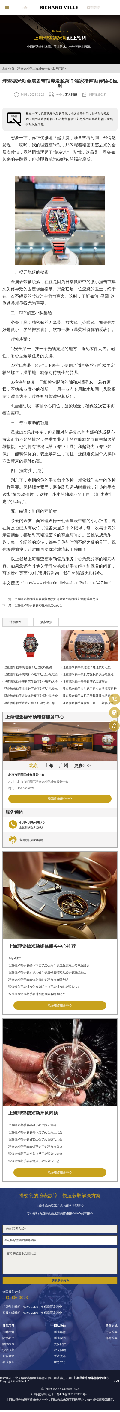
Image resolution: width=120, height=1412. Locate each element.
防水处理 (8, 1338)
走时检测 (8, 1332)
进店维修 (112, 1332)
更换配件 (60, 1344)
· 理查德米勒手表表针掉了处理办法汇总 (28, 703)
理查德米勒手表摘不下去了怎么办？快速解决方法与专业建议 (48, 965)
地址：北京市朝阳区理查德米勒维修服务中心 (38, 781)
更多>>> (82, 765)
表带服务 (8, 1362)
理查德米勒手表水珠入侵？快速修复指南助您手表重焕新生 (47, 972)
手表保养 (60, 1338)
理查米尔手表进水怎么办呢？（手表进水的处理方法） (44, 986)
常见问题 (58, 68)
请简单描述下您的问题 (60, 1261)
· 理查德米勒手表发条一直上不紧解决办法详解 (89, 703)
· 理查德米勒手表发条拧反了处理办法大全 (30, 695)
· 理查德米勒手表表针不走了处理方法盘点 (30, 688)
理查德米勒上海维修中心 (33, 68)
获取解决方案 (61, 1280)
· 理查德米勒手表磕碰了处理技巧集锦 (27, 667)
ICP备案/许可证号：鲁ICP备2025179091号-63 (59, 1394)
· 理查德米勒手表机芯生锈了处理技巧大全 (30, 681)
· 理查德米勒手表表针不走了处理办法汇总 (30, 674)
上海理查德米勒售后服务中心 (55, 559)
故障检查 (8, 1344)
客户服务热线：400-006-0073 (60, 1389)
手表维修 (60, 1332)
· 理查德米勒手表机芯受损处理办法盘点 (87, 695)
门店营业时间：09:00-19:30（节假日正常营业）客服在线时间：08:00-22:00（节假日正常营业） (33, 1309)
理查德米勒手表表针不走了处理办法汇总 (35, 1132)
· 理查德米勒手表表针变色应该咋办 (84, 681)
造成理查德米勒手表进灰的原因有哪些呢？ (36, 994)
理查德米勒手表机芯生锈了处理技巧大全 (35, 1139)
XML (116, 1381)
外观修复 (8, 1356)
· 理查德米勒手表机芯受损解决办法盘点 (87, 674)
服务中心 (60, 1362)
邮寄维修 (112, 1338)
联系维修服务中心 (60, 798)
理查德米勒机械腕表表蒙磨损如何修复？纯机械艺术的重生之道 (56, 599)
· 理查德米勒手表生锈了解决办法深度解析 (89, 688)
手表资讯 (60, 1356)
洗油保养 (8, 1350)
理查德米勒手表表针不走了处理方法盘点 (35, 1146)
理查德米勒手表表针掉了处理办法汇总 (33, 1161)
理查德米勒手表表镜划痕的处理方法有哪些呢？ (39, 979)
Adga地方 (14, 958)
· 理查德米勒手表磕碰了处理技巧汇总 (86, 667)
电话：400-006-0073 (21, 788)
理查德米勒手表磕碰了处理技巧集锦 (32, 1125)
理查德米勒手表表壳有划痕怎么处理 (38, 605)
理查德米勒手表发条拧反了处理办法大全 (35, 1153)
